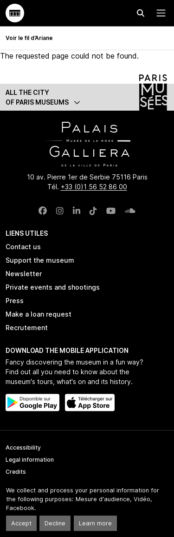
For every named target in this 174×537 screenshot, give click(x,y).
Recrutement (27, 327)
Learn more (95, 523)
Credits (16, 471)
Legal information (30, 459)
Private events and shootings (53, 287)
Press (15, 301)
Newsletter (24, 274)
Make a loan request (38, 314)
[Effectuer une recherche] (140, 13)
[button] (87, 97)
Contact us (23, 247)
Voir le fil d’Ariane (29, 37)
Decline (55, 523)
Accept (21, 523)
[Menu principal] (159, 13)
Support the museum (40, 260)
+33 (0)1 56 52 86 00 (94, 187)
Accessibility (23, 447)
